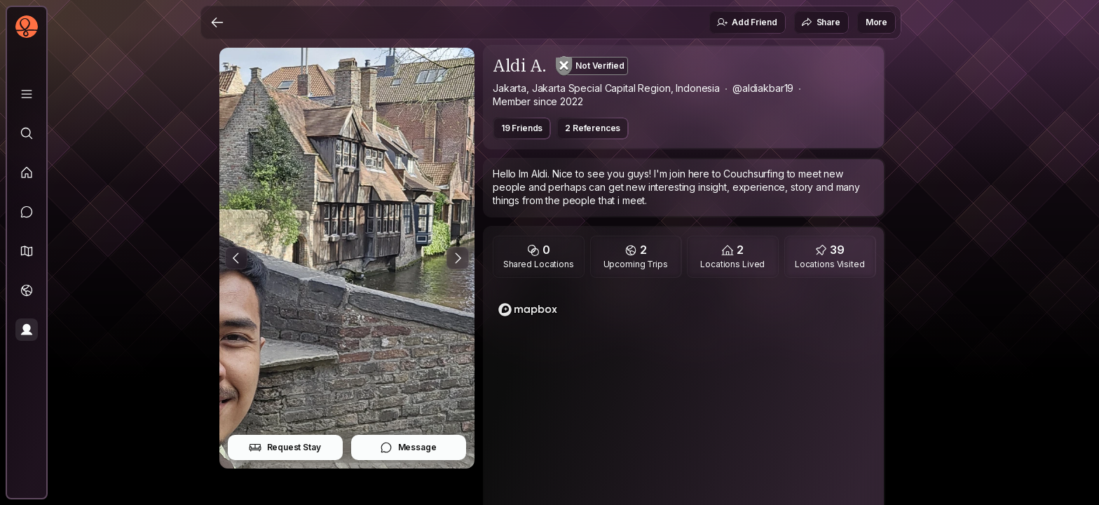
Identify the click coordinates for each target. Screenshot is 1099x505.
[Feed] (26, 172)
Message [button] (408, 447)
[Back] (217, 22)
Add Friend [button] (746, 22)
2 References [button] (592, 128)
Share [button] (820, 22)
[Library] (26, 94)
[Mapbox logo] (528, 310)
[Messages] (26, 212)
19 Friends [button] (521, 128)
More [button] (876, 22)
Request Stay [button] (285, 447)
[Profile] (26, 329)
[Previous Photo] (236, 258)
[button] (26, 251)
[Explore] (26, 133)
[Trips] (26, 290)
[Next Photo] (457, 258)
